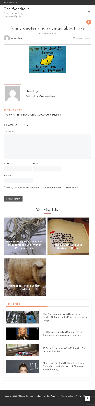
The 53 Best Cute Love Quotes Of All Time (69, 246)
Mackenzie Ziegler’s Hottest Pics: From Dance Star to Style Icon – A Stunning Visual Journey (63, 366)
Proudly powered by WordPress (47, 396)
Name (6, 163)
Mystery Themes (83, 396)
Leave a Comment (83, 38)
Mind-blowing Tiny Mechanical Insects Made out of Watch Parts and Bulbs (24, 245)
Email (35, 163)
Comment (9, 131)
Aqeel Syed (16, 38)
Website (7, 175)
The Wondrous (16, 9)
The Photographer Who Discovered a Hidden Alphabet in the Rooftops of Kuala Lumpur (65, 317)
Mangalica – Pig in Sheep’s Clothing (25, 287)
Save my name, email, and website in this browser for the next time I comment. (42, 187)
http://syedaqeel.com (45, 96)
